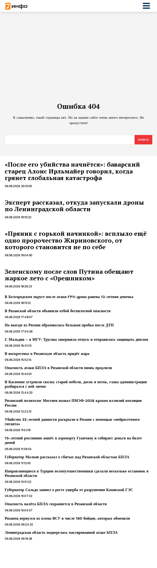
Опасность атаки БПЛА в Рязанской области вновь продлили (58, 368)
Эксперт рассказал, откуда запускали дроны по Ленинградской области (74, 205)
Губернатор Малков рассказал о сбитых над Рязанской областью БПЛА (67, 457)
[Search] (143, 139)
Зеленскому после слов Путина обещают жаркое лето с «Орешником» (69, 274)
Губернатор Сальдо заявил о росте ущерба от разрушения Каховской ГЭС (69, 490)
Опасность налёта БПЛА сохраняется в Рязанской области (56, 504)
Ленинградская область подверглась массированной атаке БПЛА (61, 532)
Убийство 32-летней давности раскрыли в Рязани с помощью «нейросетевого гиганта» (72, 421)
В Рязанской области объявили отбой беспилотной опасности (57, 311)
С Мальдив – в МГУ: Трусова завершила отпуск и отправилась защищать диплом (76, 339)
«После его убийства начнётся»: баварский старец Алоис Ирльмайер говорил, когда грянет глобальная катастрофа (72, 171)
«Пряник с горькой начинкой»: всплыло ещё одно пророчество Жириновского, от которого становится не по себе (76, 240)
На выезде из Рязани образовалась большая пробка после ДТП (59, 325)
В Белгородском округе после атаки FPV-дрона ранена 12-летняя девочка (69, 297)
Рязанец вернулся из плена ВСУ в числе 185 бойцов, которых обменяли (67, 518)
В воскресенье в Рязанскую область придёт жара (47, 353)
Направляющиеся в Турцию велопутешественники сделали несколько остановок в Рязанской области (77, 473)
